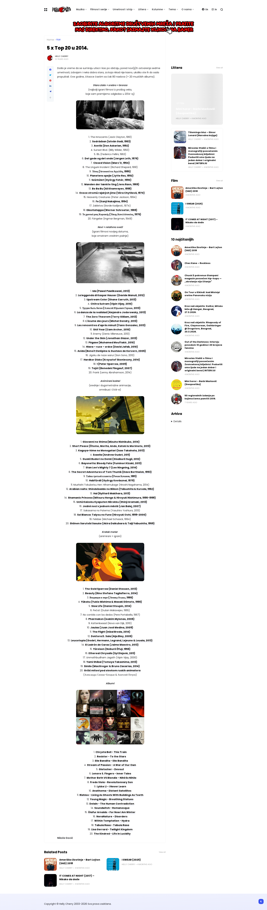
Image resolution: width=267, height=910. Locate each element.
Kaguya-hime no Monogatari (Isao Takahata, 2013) (111, 450)
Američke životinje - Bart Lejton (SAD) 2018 (79, 861)
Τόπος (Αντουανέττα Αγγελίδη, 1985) (111, 171)
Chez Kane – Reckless (197, 263)
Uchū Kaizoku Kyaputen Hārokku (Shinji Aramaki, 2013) (111, 502)
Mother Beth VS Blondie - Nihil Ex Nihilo (111, 777)
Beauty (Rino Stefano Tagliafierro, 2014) (111, 593)
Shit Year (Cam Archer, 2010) (111, 329)
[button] (50, 97)
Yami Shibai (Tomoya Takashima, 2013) (112, 662)
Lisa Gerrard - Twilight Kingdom (111, 829)
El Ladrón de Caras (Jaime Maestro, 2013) (112, 644)
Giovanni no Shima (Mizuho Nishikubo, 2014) (111, 441)
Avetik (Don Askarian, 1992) (111, 145)
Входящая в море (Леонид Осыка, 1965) (111, 597)
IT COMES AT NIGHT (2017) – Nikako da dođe (76, 877)
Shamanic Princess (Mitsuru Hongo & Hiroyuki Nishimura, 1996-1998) (112, 497)
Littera (142, 9)
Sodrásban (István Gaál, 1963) (111, 141)
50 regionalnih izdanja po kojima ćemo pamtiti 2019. (200, 397)
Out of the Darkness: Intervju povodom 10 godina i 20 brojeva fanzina (203, 344)
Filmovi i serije (98, 9)
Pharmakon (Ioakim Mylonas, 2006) (111, 619)
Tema (172, 9)
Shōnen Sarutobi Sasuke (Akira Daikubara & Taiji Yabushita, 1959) (112, 523)
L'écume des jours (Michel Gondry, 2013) (111, 321)
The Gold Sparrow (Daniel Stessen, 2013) (111, 589)
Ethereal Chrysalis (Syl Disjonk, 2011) (112, 653)
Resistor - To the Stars (111, 756)
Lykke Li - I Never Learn (111, 786)
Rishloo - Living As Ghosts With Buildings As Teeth (111, 795)
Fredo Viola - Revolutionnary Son (111, 782)
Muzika (80, 9)
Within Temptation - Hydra (111, 820)
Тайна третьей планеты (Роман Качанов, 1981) (111, 476)
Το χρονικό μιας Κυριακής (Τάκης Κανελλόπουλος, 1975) (111, 214)
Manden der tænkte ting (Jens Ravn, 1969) (111, 184)
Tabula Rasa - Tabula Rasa (112, 825)
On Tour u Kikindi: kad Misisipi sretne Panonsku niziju (202, 294)
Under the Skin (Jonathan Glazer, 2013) (111, 338)
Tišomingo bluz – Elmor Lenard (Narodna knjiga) (202, 134)
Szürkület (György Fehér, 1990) (111, 180)
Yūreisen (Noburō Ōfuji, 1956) (111, 649)
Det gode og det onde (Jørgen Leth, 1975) (111, 158)
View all (162, 852)
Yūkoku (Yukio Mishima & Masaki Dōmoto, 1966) (111, 601)
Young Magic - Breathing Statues (111, 799)
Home (50, 39)
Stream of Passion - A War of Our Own (111, 765)
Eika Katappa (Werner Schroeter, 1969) (112, 210)
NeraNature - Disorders (111, 816)
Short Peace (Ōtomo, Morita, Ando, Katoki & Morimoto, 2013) (111, 446)
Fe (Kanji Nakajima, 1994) (112, 201)
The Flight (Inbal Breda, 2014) (111, 631)
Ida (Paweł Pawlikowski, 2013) (111, 291)
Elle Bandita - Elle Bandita (111, 760)
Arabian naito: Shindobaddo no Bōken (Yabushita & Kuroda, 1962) (111, 489)
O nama (187, 9)
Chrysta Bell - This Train (111, 752)
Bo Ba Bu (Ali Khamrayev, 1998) (112, 188)
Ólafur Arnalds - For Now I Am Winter (111, 812)
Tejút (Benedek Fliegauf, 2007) (112, 368)
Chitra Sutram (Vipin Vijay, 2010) (111, 303)
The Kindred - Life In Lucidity (112, 833)
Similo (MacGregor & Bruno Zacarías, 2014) (112, 666)
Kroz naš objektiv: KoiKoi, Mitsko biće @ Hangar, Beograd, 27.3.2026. (204, 309)
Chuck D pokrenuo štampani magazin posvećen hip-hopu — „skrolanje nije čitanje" (203, 278)
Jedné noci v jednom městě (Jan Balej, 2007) (112, 506)
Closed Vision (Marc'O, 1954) (111, 163)
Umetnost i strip (122, 9)
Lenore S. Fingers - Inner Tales (111, 773)
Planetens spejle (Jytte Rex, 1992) (112, 175)
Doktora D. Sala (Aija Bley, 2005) (111, 636)
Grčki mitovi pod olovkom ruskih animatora (112, 670)
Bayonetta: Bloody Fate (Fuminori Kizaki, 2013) (111, 463)
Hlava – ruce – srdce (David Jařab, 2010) (112, 346)
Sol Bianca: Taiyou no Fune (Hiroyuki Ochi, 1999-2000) (111, 514)
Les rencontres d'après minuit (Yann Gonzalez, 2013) (111, 325)
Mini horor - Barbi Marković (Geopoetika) (195, 111)
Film (58, 39)
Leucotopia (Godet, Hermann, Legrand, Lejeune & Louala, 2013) (112, 640)
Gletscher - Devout (111, 769)
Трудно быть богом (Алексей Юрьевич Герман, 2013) (111, 308)
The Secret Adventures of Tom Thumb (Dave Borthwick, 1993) (111, 472)
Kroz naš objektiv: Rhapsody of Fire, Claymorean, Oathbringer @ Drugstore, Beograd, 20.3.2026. (203, 327)
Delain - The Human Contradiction (111, 803)
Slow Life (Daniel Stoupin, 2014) (111, 606)
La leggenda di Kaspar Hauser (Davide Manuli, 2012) (111, 295)
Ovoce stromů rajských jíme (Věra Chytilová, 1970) (112, 193)
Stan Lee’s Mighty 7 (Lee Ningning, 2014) (111, 467)
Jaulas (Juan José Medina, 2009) (111, 627)
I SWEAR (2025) (131, 859)
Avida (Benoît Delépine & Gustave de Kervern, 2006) (111, 351)
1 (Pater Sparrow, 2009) (112, 364)
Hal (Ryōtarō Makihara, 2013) (111, 493)
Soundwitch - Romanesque (112, 808)
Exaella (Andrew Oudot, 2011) (111, 454)
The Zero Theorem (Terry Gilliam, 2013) (111, 316)
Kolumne (157, 9)
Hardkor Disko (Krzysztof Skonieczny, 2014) (112, 359)
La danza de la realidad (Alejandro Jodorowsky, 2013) (111, 312)
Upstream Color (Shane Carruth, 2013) (111, 299)
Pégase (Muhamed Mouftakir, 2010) (112, 342)
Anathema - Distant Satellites (111, 790)
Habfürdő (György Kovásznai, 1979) (112, 480)
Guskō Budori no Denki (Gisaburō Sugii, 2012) (111, 459)
